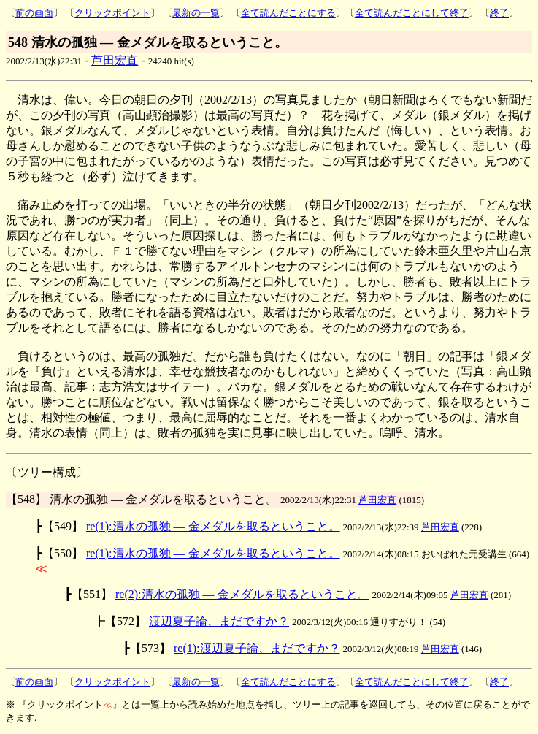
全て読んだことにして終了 (412, 12)
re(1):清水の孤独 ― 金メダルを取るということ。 (213, 526)
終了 (499, 12)
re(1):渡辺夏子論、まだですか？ (257, 648)
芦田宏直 (114, 60)
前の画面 (34, 12)
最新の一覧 (196, 12)
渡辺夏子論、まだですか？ (219, 621)
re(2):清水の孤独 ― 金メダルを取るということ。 (242, 594)
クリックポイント (112, 12)
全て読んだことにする (288, 12)
